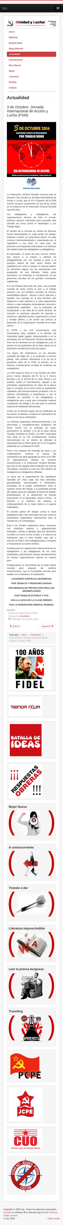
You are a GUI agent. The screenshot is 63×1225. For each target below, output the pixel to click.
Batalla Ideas (15, 43)
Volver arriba (53, 1218)
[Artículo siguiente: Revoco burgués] (47, 626)
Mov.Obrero (15, 65)
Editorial (13, 37)
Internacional (16, 59)
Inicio (12, 32)
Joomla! (7, 1212)
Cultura (13, 87)
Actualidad (14, 54)
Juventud (14, 76)
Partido (12, 82)
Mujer (12, 71)
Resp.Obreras (16, 48)
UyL (5, 8)
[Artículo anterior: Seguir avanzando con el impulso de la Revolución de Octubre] (14, 626)
